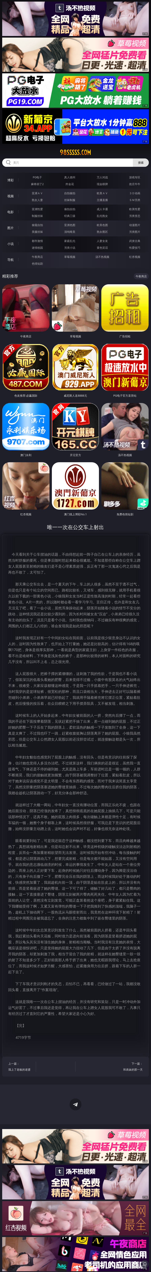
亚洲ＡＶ (37, 193)
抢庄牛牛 (134, 184)
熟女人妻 (37, 200)
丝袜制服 (69, 200)
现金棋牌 (102, 184)
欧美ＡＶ (102, 193)
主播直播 (102, 200)
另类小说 (69, 248)
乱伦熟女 (102, 216)
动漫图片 (134, 225)
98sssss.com (75, 152)
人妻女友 (102, 241)
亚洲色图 (69, 225)
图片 (10, 228)
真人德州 (69, 177)
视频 (10, 196)
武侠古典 (134, 241)
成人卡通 (102, 209)
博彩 (10, 180)
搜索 (141, 162)
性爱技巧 (134, 248)
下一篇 (131, 1067)
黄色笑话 (102, 248)
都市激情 (37, 241)
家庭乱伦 (69, 241)
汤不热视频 (102, 257)
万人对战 (102, 177)
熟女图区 (102, 232)
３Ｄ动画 (134, 193)
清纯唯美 (69, 232)
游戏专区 (134, 177)
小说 (10, 244)
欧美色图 (102, 225)
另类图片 (134, 232)
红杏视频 (134, 257)
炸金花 (70, 184)
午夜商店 (37, 257)
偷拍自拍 (69, 209)
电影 (10, 212)
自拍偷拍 (69, 193)
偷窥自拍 (37, 225)
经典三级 (69, 216)
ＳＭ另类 (134, 200)
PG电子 (37, 177)
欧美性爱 (134, 209)
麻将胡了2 (37, 184)
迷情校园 (37, 248)
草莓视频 (69, 257)
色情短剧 (37, 263)
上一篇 (20, 1067)
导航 (10, 259)
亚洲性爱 (37, 209)
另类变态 (134, 216)
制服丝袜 (37, 216)
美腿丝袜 (37, 232)
